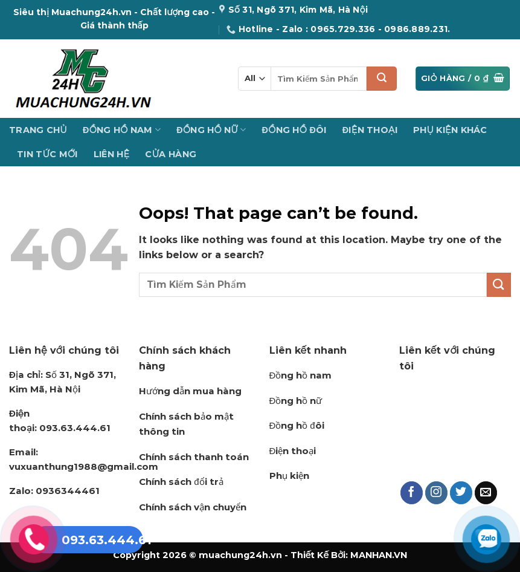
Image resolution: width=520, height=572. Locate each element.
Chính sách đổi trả (181, 481)
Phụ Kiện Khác (450, 130)
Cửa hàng (170, 154)
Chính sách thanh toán (194, 457)
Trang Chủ (38, 130)
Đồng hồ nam (300, 375)
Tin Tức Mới (47, 154)
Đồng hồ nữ (296, 400)
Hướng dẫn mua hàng (190, 391)
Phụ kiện (289, 475)
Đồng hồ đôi (296, 425)
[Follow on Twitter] (461, 492)
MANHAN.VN (378, 555)
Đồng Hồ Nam (122, 129)
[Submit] (382, 79)
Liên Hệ (112, 154)
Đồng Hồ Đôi (294, 130)
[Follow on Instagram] (436, 492)
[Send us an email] (486, 492)
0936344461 (54, 490)
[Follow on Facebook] (411, 492)
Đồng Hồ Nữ (211, 129)
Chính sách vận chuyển (192, 507)
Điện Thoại (369, 130)
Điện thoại (292, 451)
